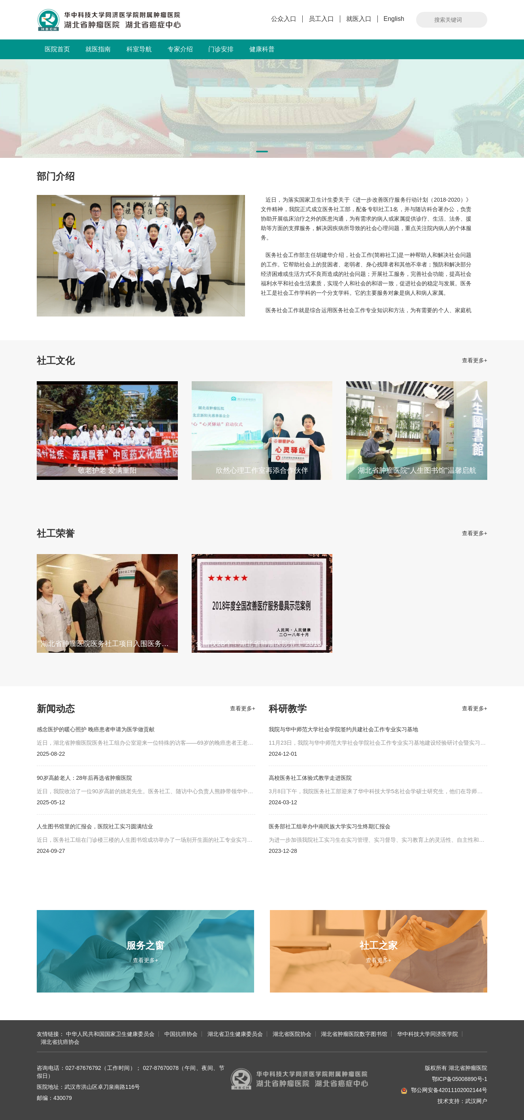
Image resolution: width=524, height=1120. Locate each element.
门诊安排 (221, 49)
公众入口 (283, 18)
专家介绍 (180, 49)
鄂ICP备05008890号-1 (459, 1079)
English (394, 18)
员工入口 (321, 18)
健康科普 (262, 49)
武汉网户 (476, 1101)
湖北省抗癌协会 (60, 1042)
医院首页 (57, 49)
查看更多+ (474, 360)
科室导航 (139, 49)
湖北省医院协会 (292, 1034)
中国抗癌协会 (181, 1034)
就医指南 (98, 49)
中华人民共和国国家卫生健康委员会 (110, 1034)
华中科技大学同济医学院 (427, 1034)
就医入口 (358, 18)
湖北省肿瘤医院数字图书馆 (354, 1034)
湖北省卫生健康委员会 (235, 1034)
